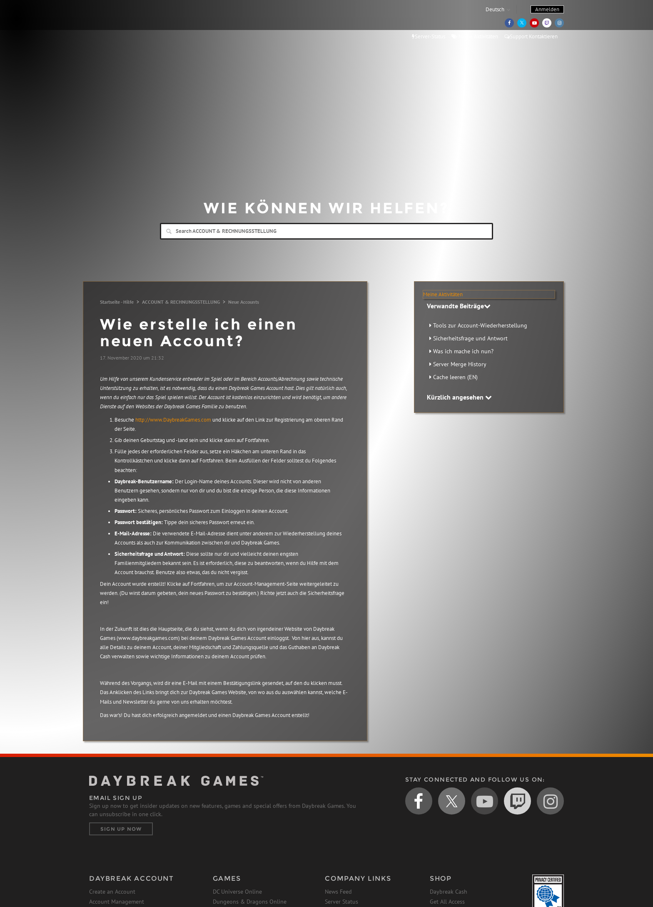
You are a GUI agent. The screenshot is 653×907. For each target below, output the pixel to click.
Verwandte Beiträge (459, 306)
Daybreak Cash (448, 891)
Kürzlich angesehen (459, 397)
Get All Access (447, 901)
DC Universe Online (237, 891)
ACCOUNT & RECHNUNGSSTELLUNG (181, 302)
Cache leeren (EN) (455, 377)
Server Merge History (459, 364)
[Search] (326, 231)
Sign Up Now (121, 829)
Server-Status (428, 36)
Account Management (116, 901)
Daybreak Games (126, 23)
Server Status (341, 901)
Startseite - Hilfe (117, 302)
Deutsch (495, 9)
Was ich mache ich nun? (463, 351)
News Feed (338, 891)
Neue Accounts (243, 302)
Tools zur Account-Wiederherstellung (480, 325)
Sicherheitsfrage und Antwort (470, 338)
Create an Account (112, 891)
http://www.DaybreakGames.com (173, 419)
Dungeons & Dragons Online (250, 901)
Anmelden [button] (547, 9)
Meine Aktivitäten (474, 36)
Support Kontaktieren (531, 36)
